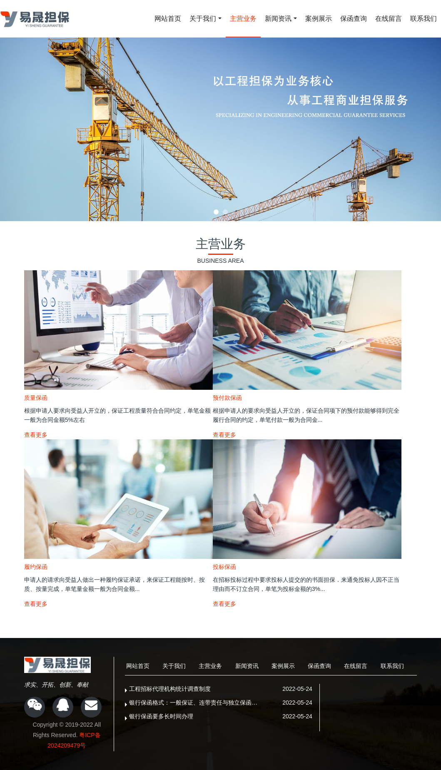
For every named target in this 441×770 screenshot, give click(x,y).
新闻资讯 (278, 18)
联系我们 (423, 18)
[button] (216, 211)
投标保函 (224, 566)
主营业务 (243, 18)
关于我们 (202, 18)
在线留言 (388, 18)
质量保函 (35, 397)
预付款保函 (227, 397)
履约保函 (35, 566)
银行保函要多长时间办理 (161, 716)
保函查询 (353, 18)
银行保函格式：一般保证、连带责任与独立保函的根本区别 (196, 702)
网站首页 (167, 18)
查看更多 (35, 434)
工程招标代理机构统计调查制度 (170, 688)
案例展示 (318, 18)
